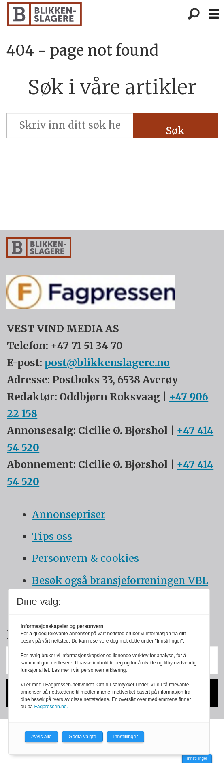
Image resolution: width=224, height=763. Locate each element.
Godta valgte (82, 736)
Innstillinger (197, 758)
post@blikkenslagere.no (107, 363)
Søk (175, 131)
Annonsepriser (68, 514)
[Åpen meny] (214, 14)
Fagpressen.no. (51, 706)
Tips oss (52, 536)
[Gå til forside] (44, 14)
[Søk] (193, 14)
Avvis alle (41, 736)
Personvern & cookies (85, 558)
